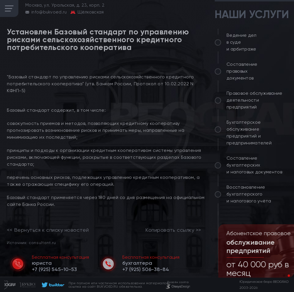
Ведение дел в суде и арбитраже (242, 42)
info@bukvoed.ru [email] (49, 12)
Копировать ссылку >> (173, 230)
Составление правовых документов (242, 71)
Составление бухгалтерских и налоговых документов (254, 165)
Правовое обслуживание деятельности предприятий (255, 100)
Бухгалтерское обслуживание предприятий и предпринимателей (249, 132)
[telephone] (54, 269)
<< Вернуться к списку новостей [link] (48, 230)
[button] (284, 275)
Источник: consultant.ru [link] (31, 242)
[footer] (52, 284)
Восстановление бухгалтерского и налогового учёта (249, 194)
